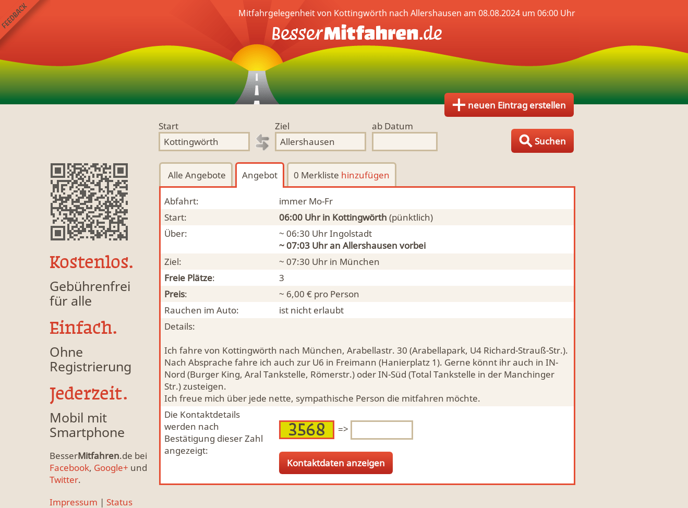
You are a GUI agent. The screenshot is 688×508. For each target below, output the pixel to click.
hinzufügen (365, 175)
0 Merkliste (342, 175)
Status (119, 502)
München (360, 262)
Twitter (64, 480)
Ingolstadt (351, 233)
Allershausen (370, 245)
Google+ (111, 468)
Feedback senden (25, 25)
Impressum (74, 502)
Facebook (69, 468)
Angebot (259, 175)
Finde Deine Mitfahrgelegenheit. (344, 52)
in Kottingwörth (354, 217)
